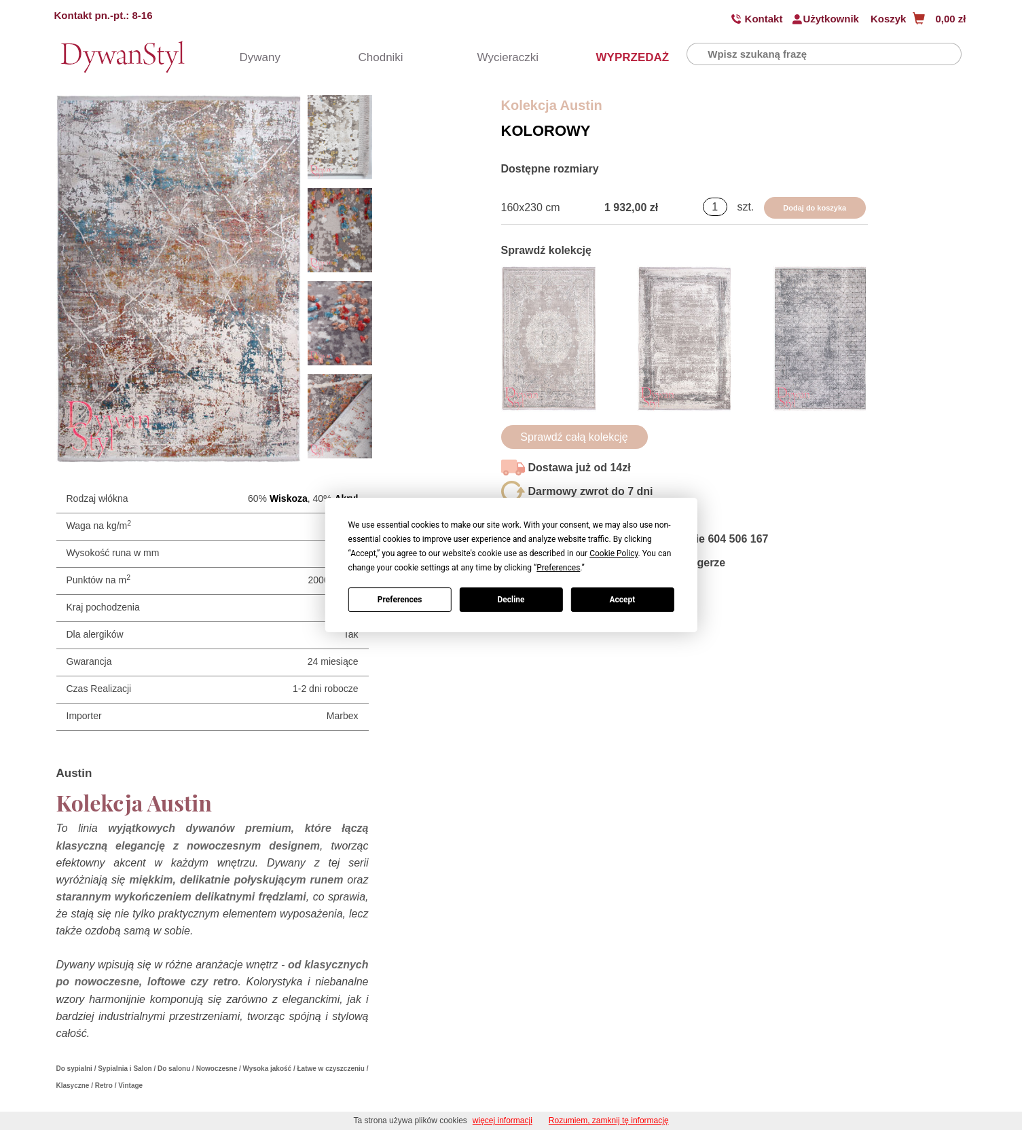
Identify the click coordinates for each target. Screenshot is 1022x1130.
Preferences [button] (558, 567)
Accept (622, 599)
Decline (510, 599)
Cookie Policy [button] (613, 553)
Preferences (400, 599)
